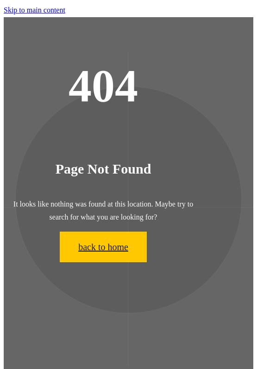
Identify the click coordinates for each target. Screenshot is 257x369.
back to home (103, 247)
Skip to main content (34, 10)
